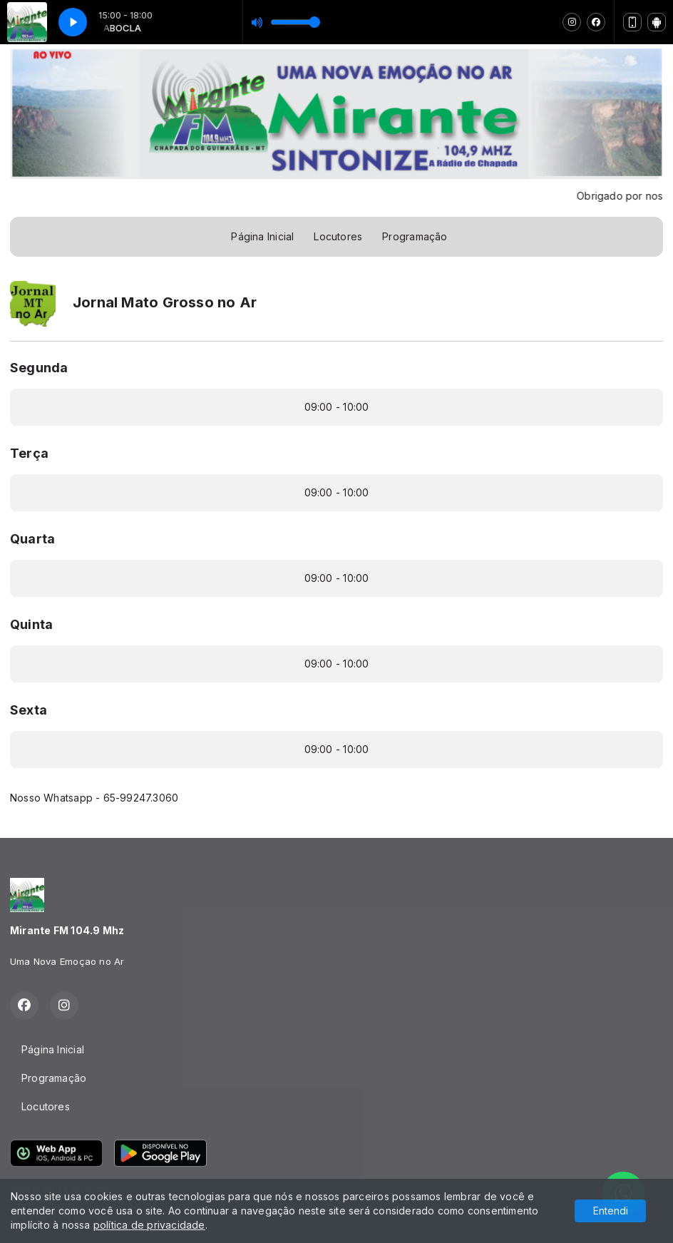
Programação (414, 236)
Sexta (28, 709)
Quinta (31, 624)
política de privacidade (149, 1225)
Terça (29, 453)
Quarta (32, 538)
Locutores (338, 236)
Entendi (610, 1210)
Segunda (39, 367)
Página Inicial (262, 236)
